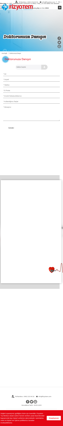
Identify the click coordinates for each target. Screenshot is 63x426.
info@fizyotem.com (47, 2)
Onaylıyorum (54, 418)
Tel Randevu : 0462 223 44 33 (21, 396)
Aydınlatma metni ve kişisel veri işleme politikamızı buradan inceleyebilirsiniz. (22, 420)
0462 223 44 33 (25, 2)
